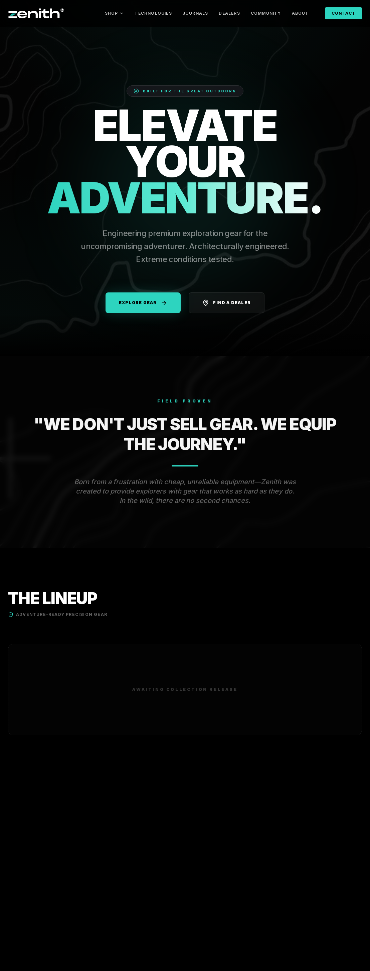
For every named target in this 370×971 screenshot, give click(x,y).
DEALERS (229, 13)
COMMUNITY (266, 13)
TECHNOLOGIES (153, 13)
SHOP (114, 13)
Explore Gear (143, 302)
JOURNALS (195, 13)
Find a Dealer (226, 302)
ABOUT (300, 13)
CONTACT (343, 13)
